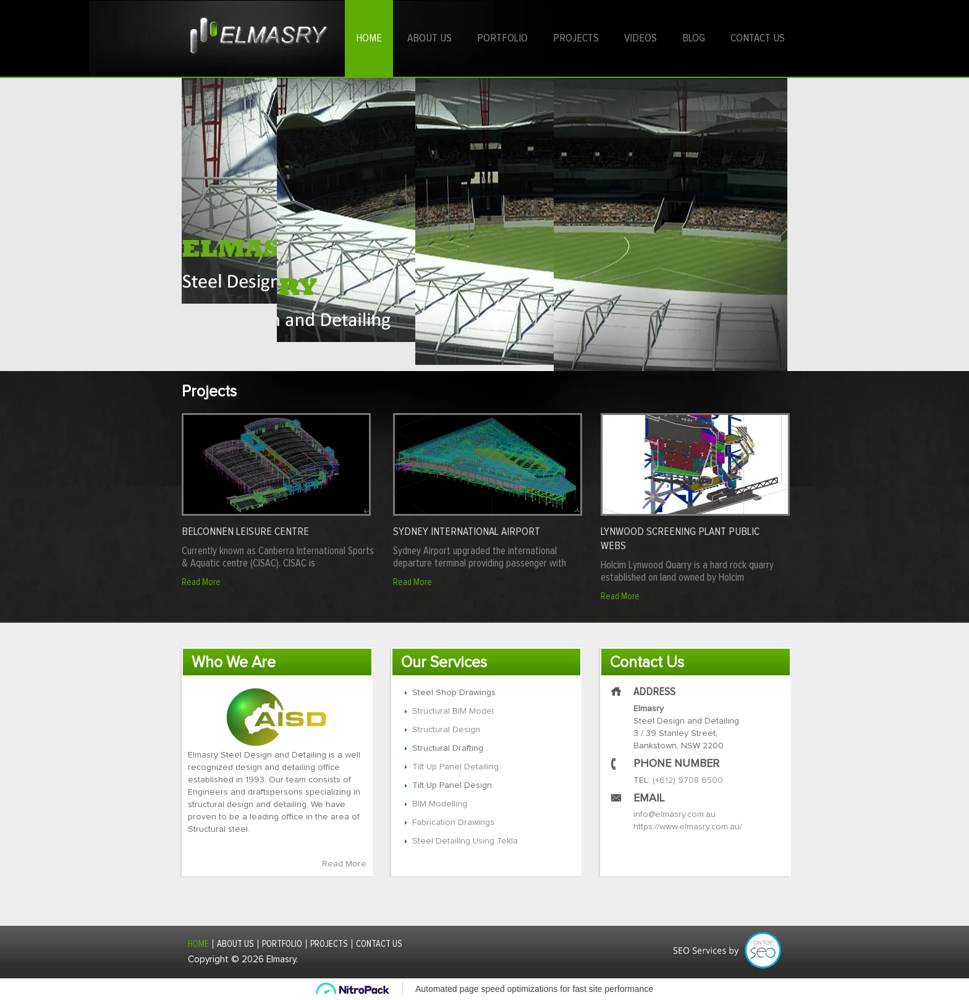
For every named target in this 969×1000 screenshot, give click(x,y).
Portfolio (502, 38)
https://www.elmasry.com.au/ (687, 827)
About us (429, 38)
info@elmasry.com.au (674, 814)
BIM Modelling (439, 804)
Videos (640, 38)
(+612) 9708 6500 (688, 780)
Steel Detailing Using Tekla (465, 841)
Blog (693, 38)
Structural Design (446, 729)
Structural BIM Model (453, 711)
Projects (576, 38)
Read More (201, 582)
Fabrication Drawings (453, 822)
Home (369, 38)
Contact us (757, 38)
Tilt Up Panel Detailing (455, 767)
